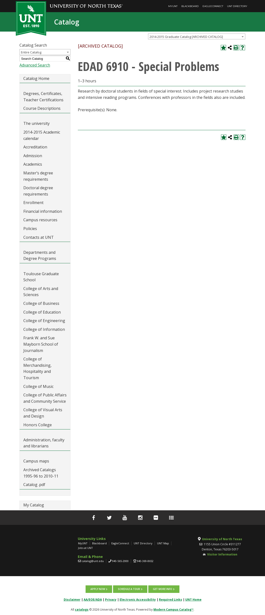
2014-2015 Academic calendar (41, 135)
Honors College (37, 424)
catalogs (81, 609)
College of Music (38, 386)
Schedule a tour (129, 589)
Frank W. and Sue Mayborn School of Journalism (40, 344)
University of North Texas (222, 539)
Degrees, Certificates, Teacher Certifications (43, 96)
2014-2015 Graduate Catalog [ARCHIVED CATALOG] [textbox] (186, 36)
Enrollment (33, 202)
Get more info (162, 589)
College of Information (44, 329)
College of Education (42, 312)
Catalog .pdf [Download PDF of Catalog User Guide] (34, 484)
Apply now (98, 589)
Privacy (110, 599)
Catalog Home (36, 78)
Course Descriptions (42, 108)
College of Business (41, 303)
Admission (32, 155)
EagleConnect (213, 6)
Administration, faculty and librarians (43, 443)
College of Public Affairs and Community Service (45, 398)
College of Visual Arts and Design (42, 413)
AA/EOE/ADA (93, 599)
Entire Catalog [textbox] (31, 52)
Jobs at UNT (85, 548)
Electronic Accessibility (138, 599)
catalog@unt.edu (93, 561)
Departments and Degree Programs (39, 255)
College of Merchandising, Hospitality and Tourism (37, 368)
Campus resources (40, 219)
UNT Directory (237, 6)
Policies (30, 228)
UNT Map (163, 543)
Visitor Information (222, 554)
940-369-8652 (145, 561)
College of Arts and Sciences (40, 292)
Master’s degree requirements (38, 176)
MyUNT (172, 6)
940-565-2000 (120, 561)
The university (36, 123)
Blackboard (190, 6)
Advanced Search (34, 65)
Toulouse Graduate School (41, 277)
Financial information (42, 211)
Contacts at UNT (38, 237)
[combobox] (196, 36)
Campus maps (36, 461)
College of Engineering (44, 320)
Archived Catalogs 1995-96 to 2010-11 (40, 473)
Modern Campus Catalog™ (173, 609)
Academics (32, 164)
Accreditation (35, 147)
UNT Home (193, 599)
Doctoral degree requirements (38, 191)
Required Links (170, 599)
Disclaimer (72, 599)
